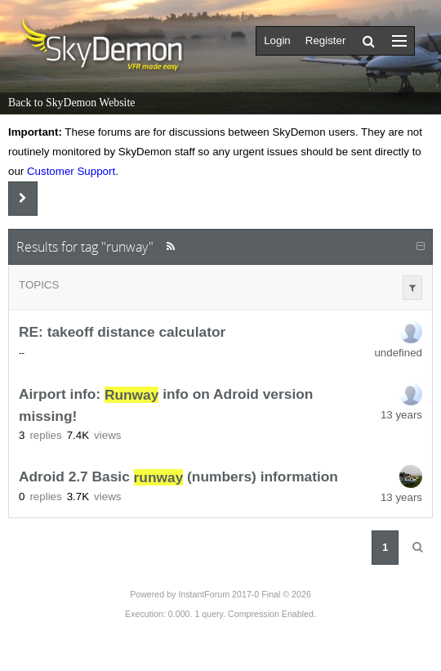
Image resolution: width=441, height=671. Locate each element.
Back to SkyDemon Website (71, 102)
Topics (39, 285)
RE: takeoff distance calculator (122, 332)
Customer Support (71, 171)
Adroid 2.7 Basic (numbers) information (178, 477)
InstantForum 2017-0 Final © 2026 (244, 594)
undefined (398, 353)
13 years (401, 415)
